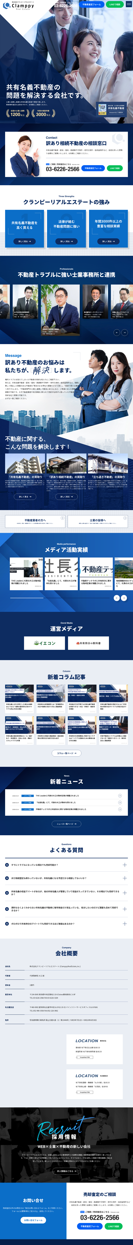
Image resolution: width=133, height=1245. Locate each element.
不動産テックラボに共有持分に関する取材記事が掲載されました (96, 582)
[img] (117, 332)
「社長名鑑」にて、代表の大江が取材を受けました (61, 582)
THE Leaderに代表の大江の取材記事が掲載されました (26, 582)
